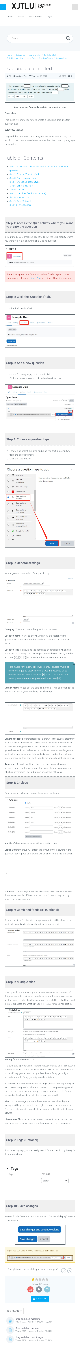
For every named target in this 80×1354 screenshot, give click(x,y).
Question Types (46, 58)
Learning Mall (35, 55)
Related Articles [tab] (14, 1311)
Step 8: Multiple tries (19, 197)
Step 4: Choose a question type (24, 182)
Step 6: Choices (16, 189)
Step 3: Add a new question (22, 178)
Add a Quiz (36, 278)
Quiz (34, 58)
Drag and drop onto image (29, 1337)
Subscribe (40, 1298)
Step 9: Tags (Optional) (20, 201)
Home (9, 55)
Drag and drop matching (27, 1319)
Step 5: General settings (21, 186)
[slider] (40, 1279)
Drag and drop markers (27, 1328)
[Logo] (31, 6)
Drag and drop (62, 58)
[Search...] (40, 38)
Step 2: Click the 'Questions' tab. (24, 174)
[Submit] (68, 38)
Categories (20, 55)
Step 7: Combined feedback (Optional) (27, 193)
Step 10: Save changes (20, 205)
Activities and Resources (18, 58)
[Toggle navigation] (75, 7)
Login (49, 16)
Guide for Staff (49, 55)
